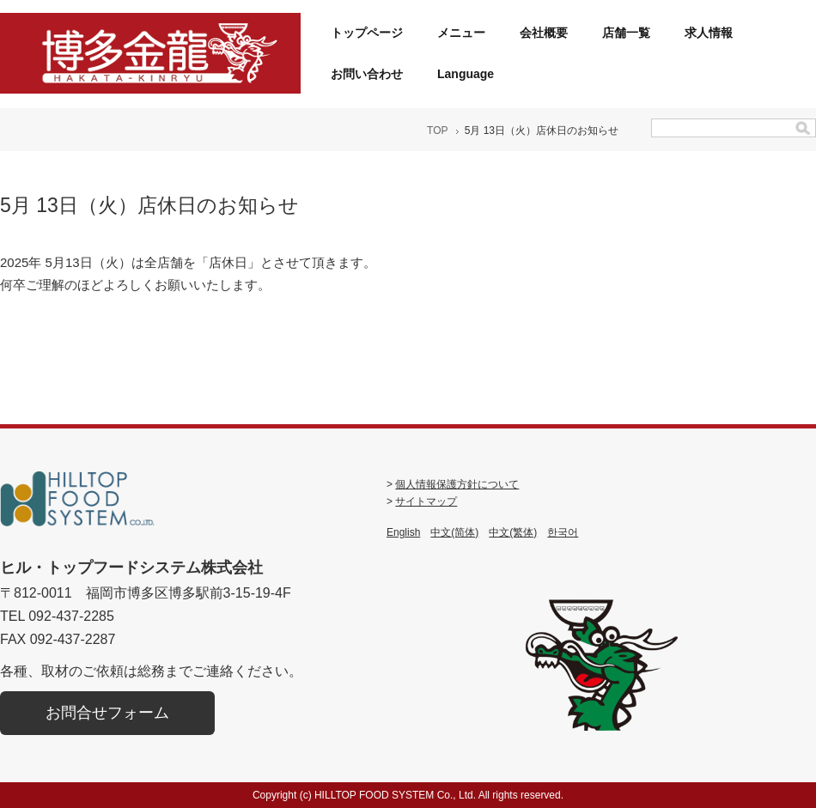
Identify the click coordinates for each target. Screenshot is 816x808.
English (403, 532)
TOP (437, 131)
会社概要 (544, 32)
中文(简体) (454, 532)
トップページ (367, 32)
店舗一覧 (626, 32)
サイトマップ (426, 501)
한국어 (562, 532)
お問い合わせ (367, 74)
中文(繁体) (513, 532)
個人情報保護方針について (457, 484)
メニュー (461, 32)
